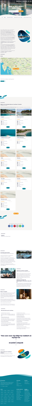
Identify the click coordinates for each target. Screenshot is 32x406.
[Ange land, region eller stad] (13, 11)
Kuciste (18, 178)
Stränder (5, 52)
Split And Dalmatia (7, 138)
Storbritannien (6, 394)
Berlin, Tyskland (18, 396)
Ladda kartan (16, 68)
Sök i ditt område (16, 13)
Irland (10, 394)
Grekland (2, 394)
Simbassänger (6, 51)
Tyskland (2, 392)
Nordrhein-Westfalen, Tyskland (20, 395)
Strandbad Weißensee (27, 398)
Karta (2, 17)
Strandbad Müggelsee (27, 396)
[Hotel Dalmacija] (24, 132)
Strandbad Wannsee (27, 397)
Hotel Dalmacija (20, 137)
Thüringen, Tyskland (19, 399)
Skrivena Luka (4, 199)
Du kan (20, 328)
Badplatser (3, 51)
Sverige (9, 399)
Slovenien (6, 401)
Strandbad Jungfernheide (27, 394)
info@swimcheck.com (27, 381)
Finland (8, 392)
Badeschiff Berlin (26, 399)
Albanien (2, 390)
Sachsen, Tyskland (18, 398)
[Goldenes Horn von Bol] (8, 132)
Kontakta (18, 384)
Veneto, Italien (18, 393)
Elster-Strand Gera (27, 401)
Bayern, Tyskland (18, 394)
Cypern (5, 403)
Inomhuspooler (9, 51)
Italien (13, 394)
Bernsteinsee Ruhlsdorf (27, 400)
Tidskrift (17, 381)
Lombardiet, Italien (19, 392)
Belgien (5, 390)
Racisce (18, 157)
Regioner (5, 17)
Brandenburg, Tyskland (19, 397)
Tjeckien (12, 401)
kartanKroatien (3, 41)
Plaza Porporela (20, 116)
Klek (2, 157)
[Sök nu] (21, 11)
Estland (5, 392)
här (25, 328)
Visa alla (16, 213)
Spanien (9, 401)
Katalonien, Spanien (19, 391)
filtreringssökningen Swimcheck (9, 45)
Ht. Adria (3, 178)
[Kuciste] (24, 174)
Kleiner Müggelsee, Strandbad (28, 395)
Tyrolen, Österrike (18, 390)
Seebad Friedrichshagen (27, 393)
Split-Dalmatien (3, 138)
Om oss (17, 382)
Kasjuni (2, 116)
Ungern (2, 403)
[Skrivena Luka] (8, 194)
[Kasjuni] (8, 112)
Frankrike (12, 392)
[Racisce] (24, 153)
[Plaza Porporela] (24, 112)
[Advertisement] (16, 24)
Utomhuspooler (2, 52)
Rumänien (6, 399)
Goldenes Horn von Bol (5, 137)
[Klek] (8, 153)
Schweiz (12, 399)
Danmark (12, 390)
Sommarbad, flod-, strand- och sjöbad (18, 17)
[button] (19, 1)
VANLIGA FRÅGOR (19, 383)
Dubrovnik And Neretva (8, 179)
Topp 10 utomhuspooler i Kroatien (27, 17)
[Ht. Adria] (8, 174)
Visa (8, 147)
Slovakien (2, 401)
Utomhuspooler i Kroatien (10, 17)
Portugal (2, 399)
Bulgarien (9, 390)
